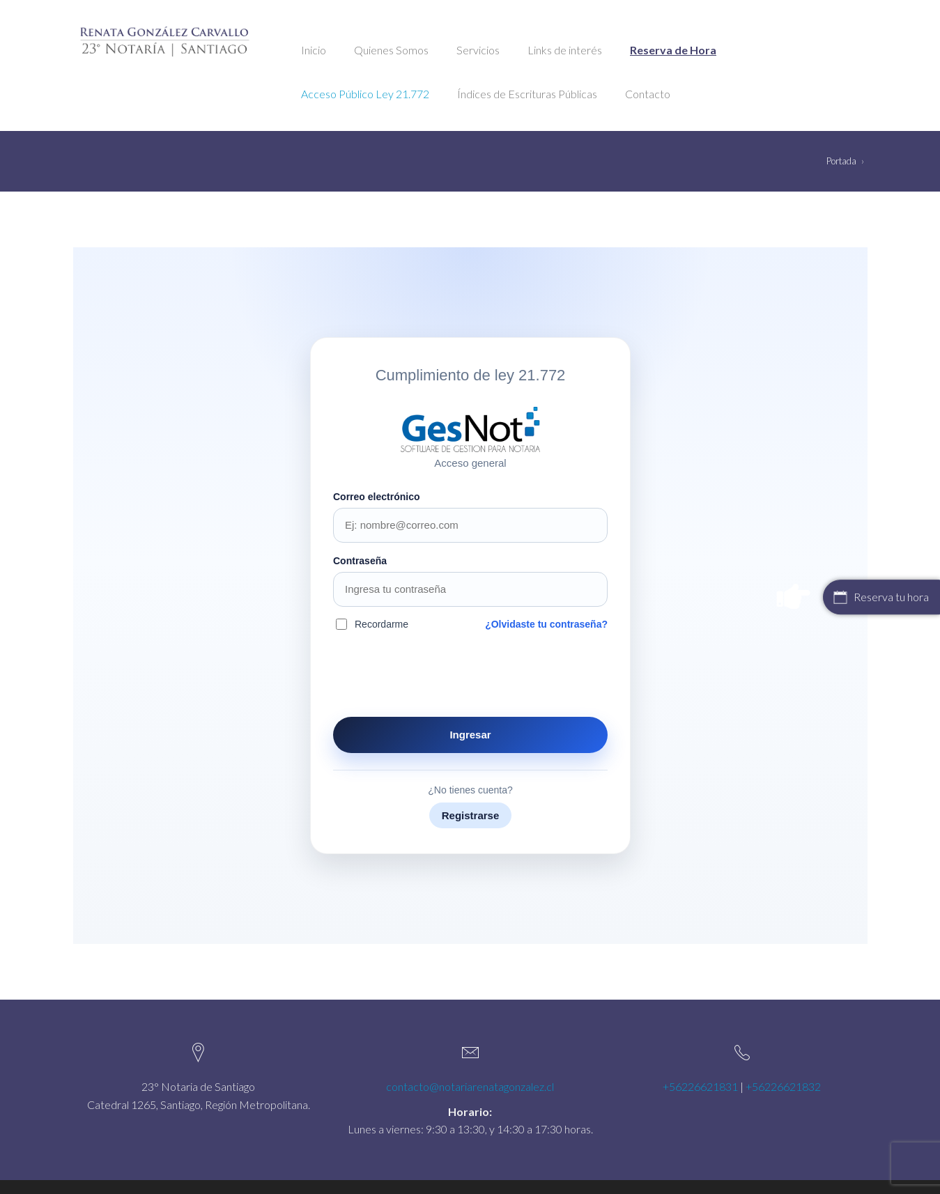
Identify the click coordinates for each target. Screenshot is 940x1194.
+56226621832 (783, 1086)
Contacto (647, 93)
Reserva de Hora (673, 49)
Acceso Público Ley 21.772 (365, 93)
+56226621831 (700, 1086)
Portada (841, 160)
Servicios (478, 49)
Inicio (313, 49)
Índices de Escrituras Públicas (527, 93)
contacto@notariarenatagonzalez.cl (470, 1086)
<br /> (470, 595)
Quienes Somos (391, 49)
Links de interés (564, 49)
